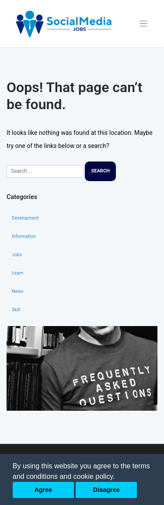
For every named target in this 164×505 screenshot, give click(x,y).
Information (24, 236)
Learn (17, 273)
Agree (43, 489)
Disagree (106, 489)
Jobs (17, 255)
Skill (16, 310)
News (17, 291)
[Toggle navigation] (144, 23)
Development (25, 218)
